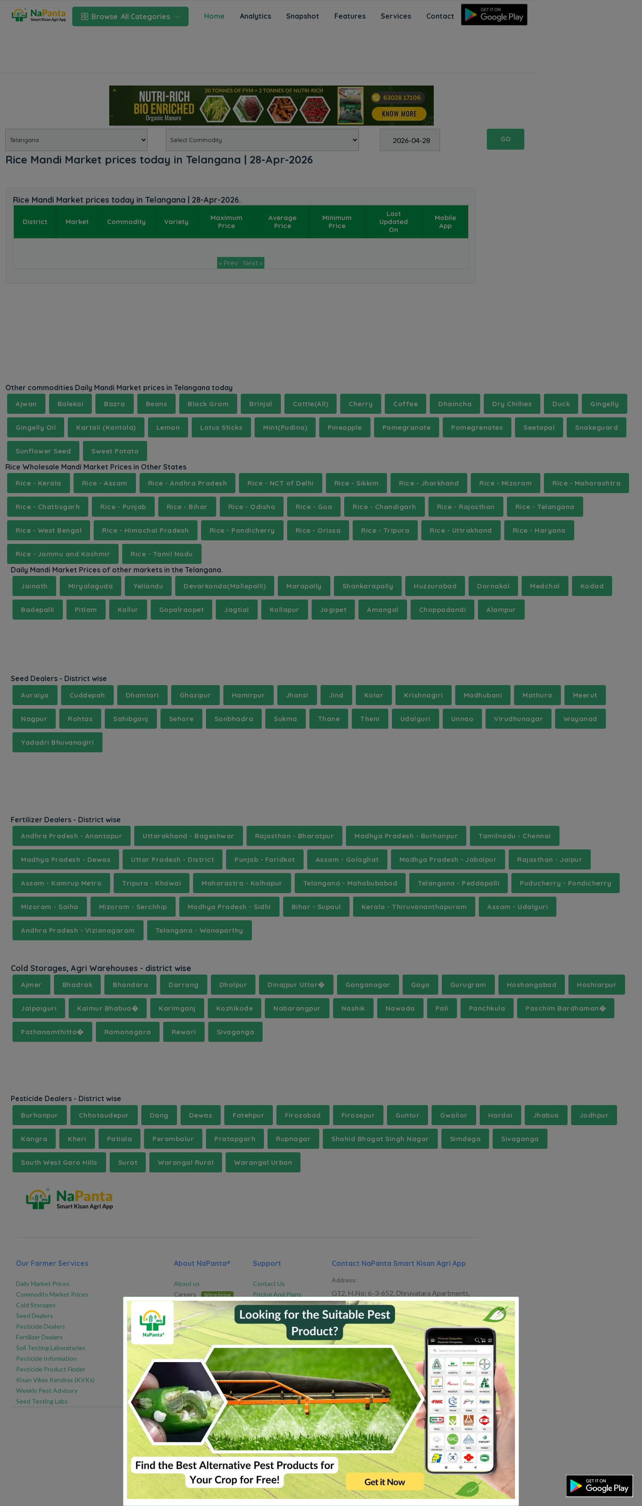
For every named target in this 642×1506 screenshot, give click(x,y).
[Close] (500, 1310)
